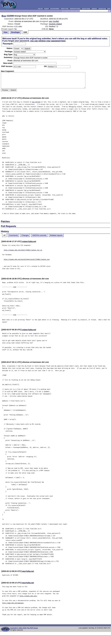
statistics (94, 8)
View (5, 32)
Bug (4, 16)
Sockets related (55, 24)
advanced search (75, 8)
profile (55, 21)
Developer (15, 32)
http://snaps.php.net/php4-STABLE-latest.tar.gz (23, 250)
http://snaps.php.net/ (28, 596)
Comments (13, 235)
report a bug (64, 8)
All (4, 235)
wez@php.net (28, 571)
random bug (102, 8)
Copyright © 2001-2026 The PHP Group (24, 628)
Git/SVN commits (39, 235)
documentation (54, 8)
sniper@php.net (29, 241)
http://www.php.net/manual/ (13, 603)
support (46, 8)
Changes (25, 235)
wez (50, 21)
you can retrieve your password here (47, 41)
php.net (40, 8)
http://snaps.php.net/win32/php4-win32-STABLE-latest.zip (27, 259)
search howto (86, 8)
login (108, 8)
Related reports (56, 235)
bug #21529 (36, 102)
